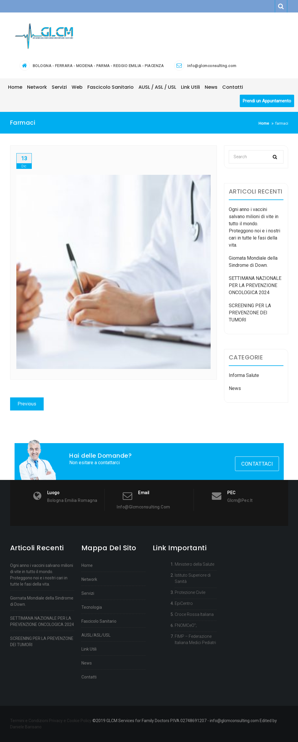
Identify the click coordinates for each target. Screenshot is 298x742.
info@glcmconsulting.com (211, 66)
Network (89, 579)
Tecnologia (91, 607)
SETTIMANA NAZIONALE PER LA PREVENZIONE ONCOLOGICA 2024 (255, 285)
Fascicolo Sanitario (98, 621)
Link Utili (89, 649)
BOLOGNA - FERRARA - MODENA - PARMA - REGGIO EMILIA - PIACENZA (98, 66)
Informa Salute (244, 375)
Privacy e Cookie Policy (70, 720)
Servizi (87, 593)
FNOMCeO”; (186, 625)
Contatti (89, 677)
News (235, 388)
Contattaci (257, 464)
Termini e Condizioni (29, 720)
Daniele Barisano (26, 726)
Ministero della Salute (194, 564)
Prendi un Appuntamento (267, 101)
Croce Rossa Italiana (194, 614)
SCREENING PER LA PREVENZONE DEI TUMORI (250, 313)
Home (87, 565)
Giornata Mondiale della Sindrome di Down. (41, 601)
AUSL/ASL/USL (96, 635)
